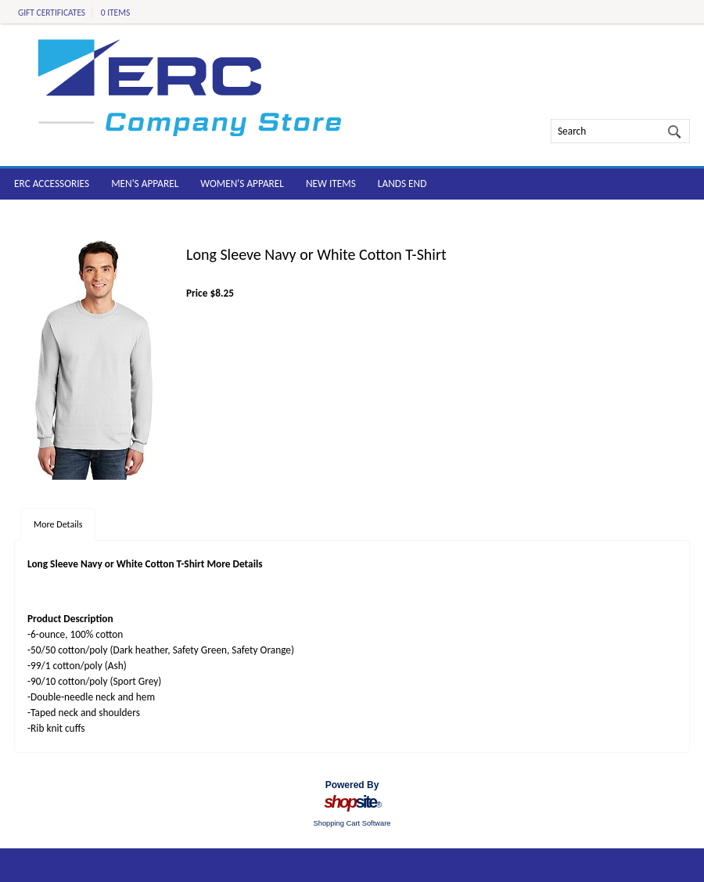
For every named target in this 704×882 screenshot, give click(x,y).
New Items (331, 183)
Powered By (352, 784)
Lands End (402, 183)
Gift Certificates (51, 12)
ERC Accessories (51, 183)
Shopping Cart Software (351, 823)
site (352, 802)
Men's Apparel (144, 183)
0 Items (116, 12)
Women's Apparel (242, 183)
